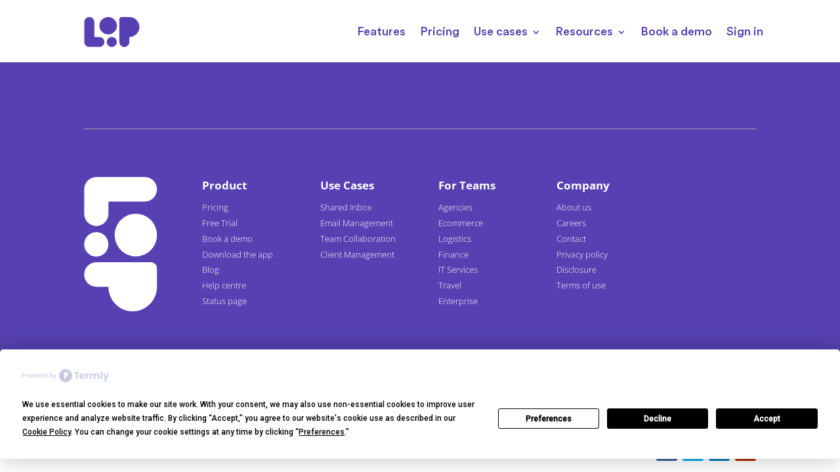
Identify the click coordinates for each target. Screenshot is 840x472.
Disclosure (576, 269)
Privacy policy (582, 254)
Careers (571, 223)
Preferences (549, 418)
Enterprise (458, 301)
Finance (453, 254)
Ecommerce (460, 223)
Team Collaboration (358, 239)
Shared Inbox (345, 207)
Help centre (224, 285)
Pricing (439, 31)
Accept (766, 418)
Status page (224, 301)
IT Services (458, 269)
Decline (657, 418)
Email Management (356, 223)
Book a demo (676, 31)
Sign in (744, 31)
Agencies (455, 207)
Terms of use (581, 285)
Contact (571, 239)
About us (573, 207)
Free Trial (220, 223)
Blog (210, 269)
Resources (584, 31)
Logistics (454, 239)
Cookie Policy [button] (46, 432)
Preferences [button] (322, 432)
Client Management (357, 254)
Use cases (501, 31)
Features (381, 31)
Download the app (237, 254)
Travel (449, 285)
